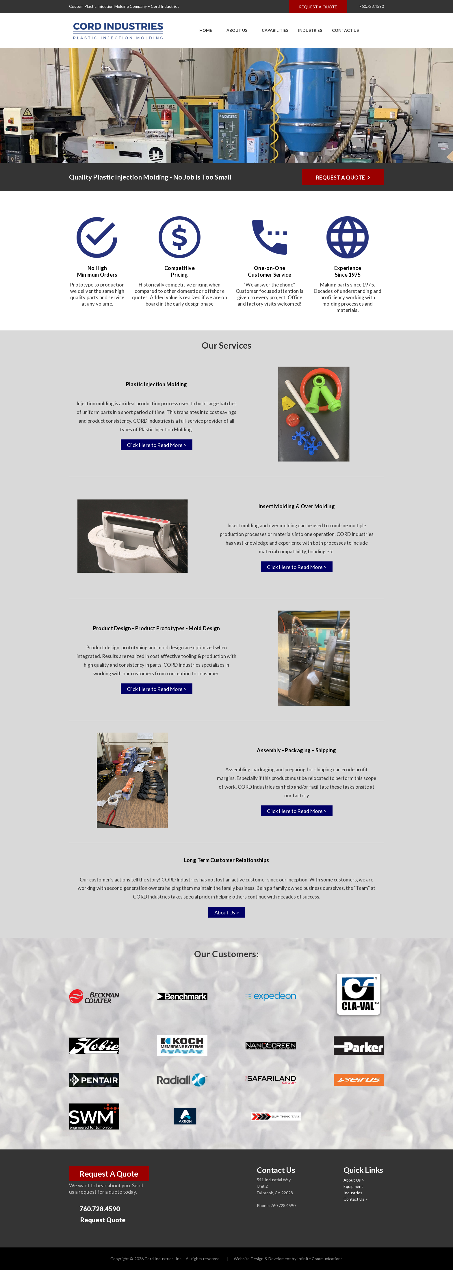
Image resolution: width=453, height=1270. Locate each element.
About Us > (226, 912)
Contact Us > (356, 1199)
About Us (234, 30)
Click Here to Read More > (156, 445)
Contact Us (345, 30)
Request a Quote (343, 177)
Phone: (264, 1205)
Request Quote (98, 1220)
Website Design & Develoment (262, 1258)
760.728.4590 (368, 6)
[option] (226, 105)
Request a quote (318, 6)
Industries (310, 30)
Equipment (353, 1186)
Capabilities (272, 30)
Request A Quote (108, 1173)
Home (205, 30)
